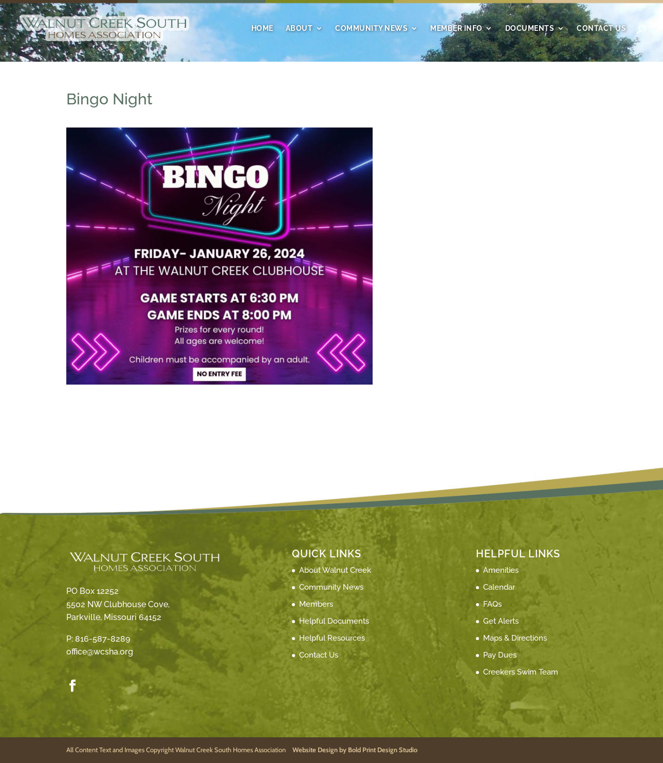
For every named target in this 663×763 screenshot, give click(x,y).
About (299, 28)
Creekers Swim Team (520, 672)
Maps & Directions (515, 638)
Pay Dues (500, 655)
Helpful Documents (334, 621)
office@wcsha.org (99, 652)
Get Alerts (501, 621)
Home (262, 28)
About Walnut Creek (335, 570)
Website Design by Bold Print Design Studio (354, 750)
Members (316, 604)
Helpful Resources (332, 638)
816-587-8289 (102, 639)
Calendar (499, 587)
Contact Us (601, 28)
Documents (530, 28)
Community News (371, 28)
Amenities (501, 570)
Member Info (456, 28)
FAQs (492, 604)
